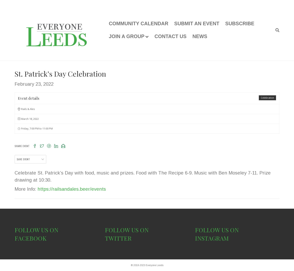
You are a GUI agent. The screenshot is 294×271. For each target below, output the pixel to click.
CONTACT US (171, 36)
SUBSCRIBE (239, 23)
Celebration (267, 97)
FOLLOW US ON (36, 230)
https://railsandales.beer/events (72, 189)
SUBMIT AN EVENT (196, 23)
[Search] (275, 30)
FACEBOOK (30, 238)
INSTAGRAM (212, 238)
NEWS (199, 36)
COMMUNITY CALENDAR (138, 23)
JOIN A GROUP (126, 36)
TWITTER (118, 238)
